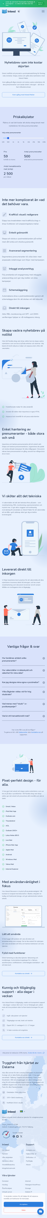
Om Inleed (5, 1150)
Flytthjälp (29, 1161)
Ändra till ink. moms (36, 1053)
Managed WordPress (32, 1185)
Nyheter (5, 1154)
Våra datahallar (7, 1157)
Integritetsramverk (8, 1168)
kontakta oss (36, 732)
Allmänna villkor (7, 1161)
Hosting (5, 1185)
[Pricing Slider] (23, 138)
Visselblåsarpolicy (8, 1165)
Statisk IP (28, 1192)
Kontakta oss (30, 1150)
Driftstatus (31, 1157)
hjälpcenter (23, 732)
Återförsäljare (7, 1188)
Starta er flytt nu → (41, 3)
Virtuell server (7, 1192)
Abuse (28, 1165)
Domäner (5, 1181)
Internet (28, 1181)
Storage (28, 1188)
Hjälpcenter (31, 1154)
